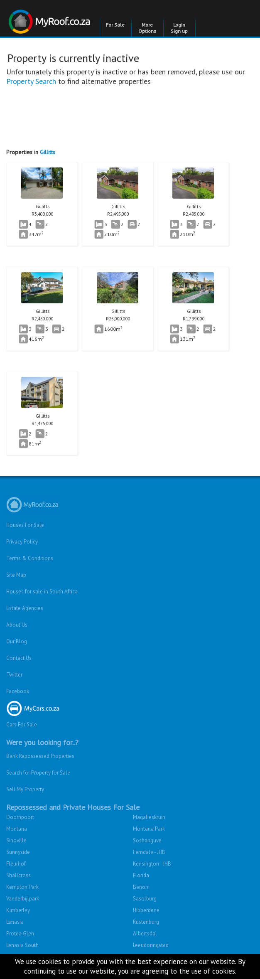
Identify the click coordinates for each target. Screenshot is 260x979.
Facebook (17, 691)
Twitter (14, 674)
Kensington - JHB (152, 863)
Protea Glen (20, 933)
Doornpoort (20, 817)
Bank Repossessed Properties (40, 756)
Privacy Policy (22, 541)
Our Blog (16, 641)
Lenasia (15, 921)
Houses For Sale (25, 525)
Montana (16, 828)
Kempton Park (22, 886)
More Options (147, 28)
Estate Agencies (24, 608)
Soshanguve (147, 840)
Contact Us (19, 658)
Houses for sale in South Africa (42, 591)
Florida (141, 875)
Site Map (16, 574)
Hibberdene (146, 910)
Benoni (141, 886)
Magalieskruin (149, 817)
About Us (16, 624)
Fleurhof (16, 863)
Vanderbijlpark (22, 898)
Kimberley (18, 910)
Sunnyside (18, 852)
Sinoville (16, 840)
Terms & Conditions (29, 558)
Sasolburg (145, 898)
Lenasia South (22, 945)
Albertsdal (145, 933)
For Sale (115, 25)
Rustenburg (146, 921)
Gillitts (47, 152)
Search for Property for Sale (38, 772)
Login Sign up (179, 28)
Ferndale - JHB (149, 852)
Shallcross (18, 875)
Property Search (31, 81)
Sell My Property (25, 789)
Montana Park (149, 828)
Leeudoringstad (151, 945)
